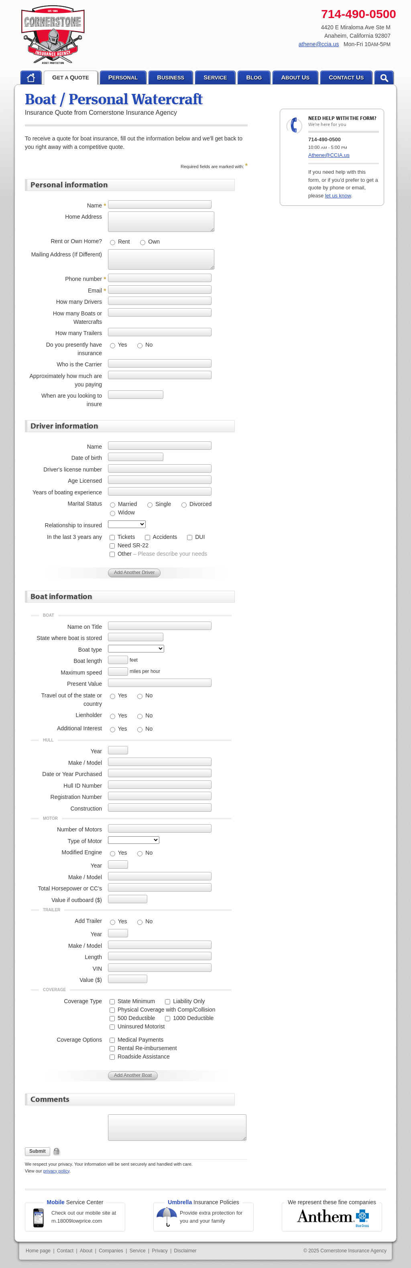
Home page (38, 1251)
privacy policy (56, 1170)
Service (138, 1251)
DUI (199, 537)
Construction (86, 808)
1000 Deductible (192, 1018)
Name (94, 205)
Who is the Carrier (79, 364)
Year (96, 751)
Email (95, 290)
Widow (125, 512)
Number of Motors (79, 829)
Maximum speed (81, 672)
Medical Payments (139, 1039)
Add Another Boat (133, 1075)
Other (161, 554)
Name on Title (84, 627)
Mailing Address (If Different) (66, 254)
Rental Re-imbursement (146, 1048)
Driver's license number (72, 469)
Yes (121, 344)
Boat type (90, 649)
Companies (111, 1251)
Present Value (84, 684)
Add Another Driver (134, 572)
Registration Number (76, 797)
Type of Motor (84, 841)
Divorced (200, 504)
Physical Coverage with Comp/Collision (165, 1009)
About (86, 1251)
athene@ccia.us (319, 44)
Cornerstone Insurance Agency (53, 35)
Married (126, 504)
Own (153, 241)
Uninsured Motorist (140, 1026)
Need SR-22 (132, 545)
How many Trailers (78, 333)
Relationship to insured (73, 525)
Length (93, 957)
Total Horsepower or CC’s (70, 888)
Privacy (159, 1251)
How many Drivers (79, 302)
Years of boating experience (67, 492)
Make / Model (85, 763)
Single (162, 504)
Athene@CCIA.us (329, 155)
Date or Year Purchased (72, 774)
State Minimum (135, 1001)
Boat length (87, 661)
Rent (123, 241)
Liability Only (188, 1001)
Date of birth (86, 458)
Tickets (125, 537)
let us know (338, 196)
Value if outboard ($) (76, 900)
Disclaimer (185, 1251)
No (148, 344)
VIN (97, 968)
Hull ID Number (82, 785)
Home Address (83, 216)
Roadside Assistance (143, 1056)
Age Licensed (85, 481)
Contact (65, 1251)
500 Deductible (135, 1018)
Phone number (83, 279)
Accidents (164, 537)
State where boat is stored (69, 638)
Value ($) (90, 980)
